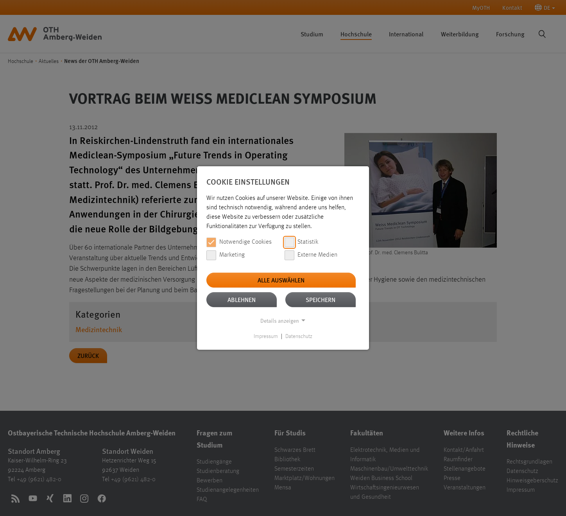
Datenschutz (298, 336)
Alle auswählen (281, 279)
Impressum (266, 336)
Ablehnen (241, 299)
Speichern (320, 299)
